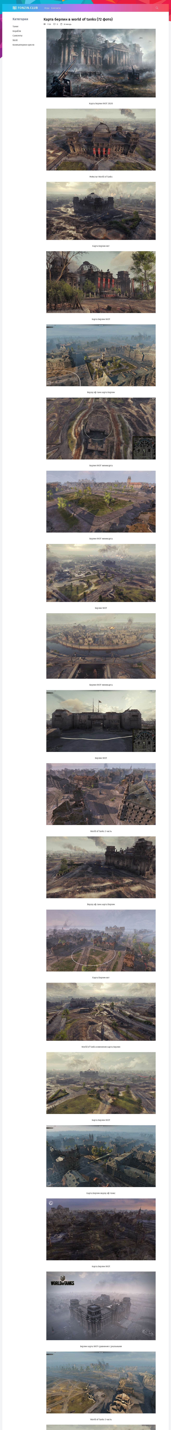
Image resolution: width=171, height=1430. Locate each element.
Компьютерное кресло (23, 44)
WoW (15, 40)
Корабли (17, 31)
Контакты (56, 8)
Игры (46, 8)
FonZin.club (28, 8)
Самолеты (17, 35)
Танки (15, 26)
